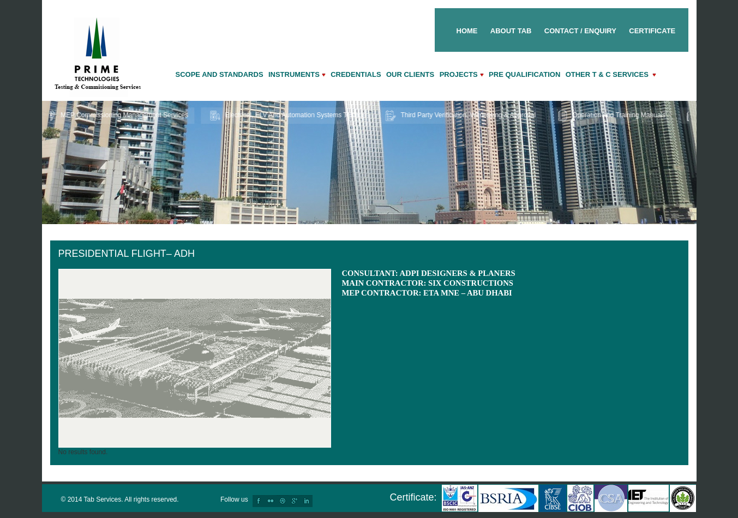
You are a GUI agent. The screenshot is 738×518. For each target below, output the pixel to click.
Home (467, 31)
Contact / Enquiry (580, 31)
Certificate (652, 31)
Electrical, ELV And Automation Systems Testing (289, 115)
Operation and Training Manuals (613, 115)
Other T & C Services (611, 74)
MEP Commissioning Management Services (118, 115)
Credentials (356, 74)
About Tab (511, 31)
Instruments (297, 74)
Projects (462, 74)
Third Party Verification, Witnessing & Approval (462, 115)
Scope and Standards (219, 74)
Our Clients (411, 74)
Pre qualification (524, 74)
